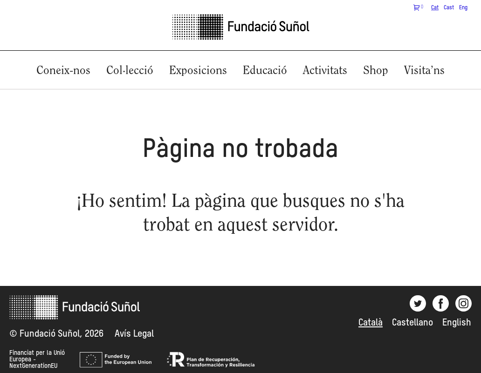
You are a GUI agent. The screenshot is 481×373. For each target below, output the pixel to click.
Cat (435, 8)
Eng (463, 8)
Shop (375, 71)
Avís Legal (134, 334)
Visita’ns (424, 71)
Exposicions (198, 71)
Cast (449, 8)
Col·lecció (129, 71)
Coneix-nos (63, 71)
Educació (265, 71)
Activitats (325, 71)
